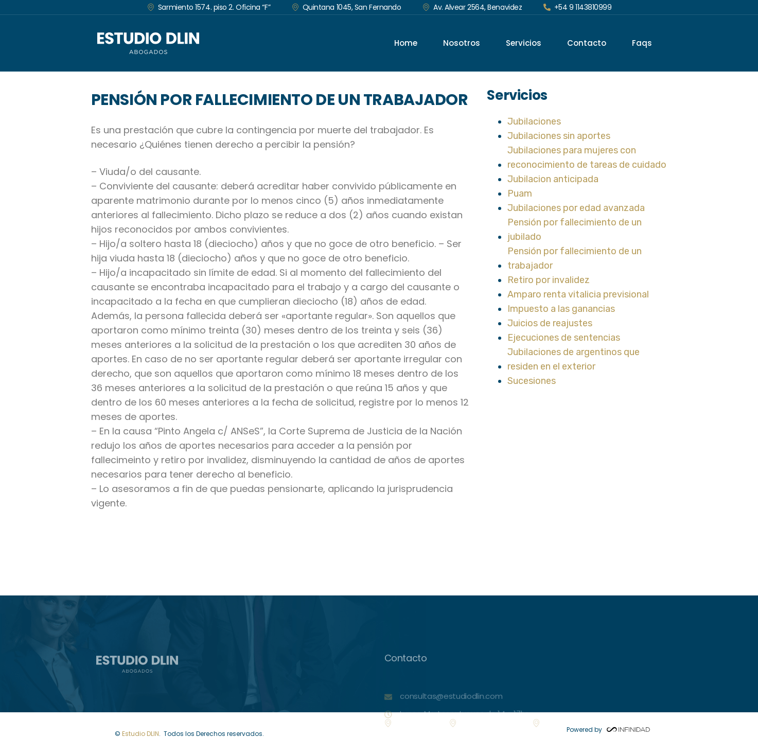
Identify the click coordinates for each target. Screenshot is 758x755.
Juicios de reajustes (549, 323)
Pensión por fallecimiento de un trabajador (574, 258)
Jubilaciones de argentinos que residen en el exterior (573, 359)
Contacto (586, 43)
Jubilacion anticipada (552, 179)
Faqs (642, 43)
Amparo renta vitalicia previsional (578, 294)
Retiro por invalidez (548, 280)
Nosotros (461, 43)
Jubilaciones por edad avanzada (576, 208)
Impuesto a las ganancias (561, 308)
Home (405, 43)
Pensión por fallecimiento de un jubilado (574, 229)
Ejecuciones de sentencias (563, 337)
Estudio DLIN (140, 733)
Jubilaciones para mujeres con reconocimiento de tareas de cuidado (586, 157)
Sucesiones (531, 381)
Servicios (523, 43)
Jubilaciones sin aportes (558, 136)
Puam (519, 193)
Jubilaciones (534, 121)
